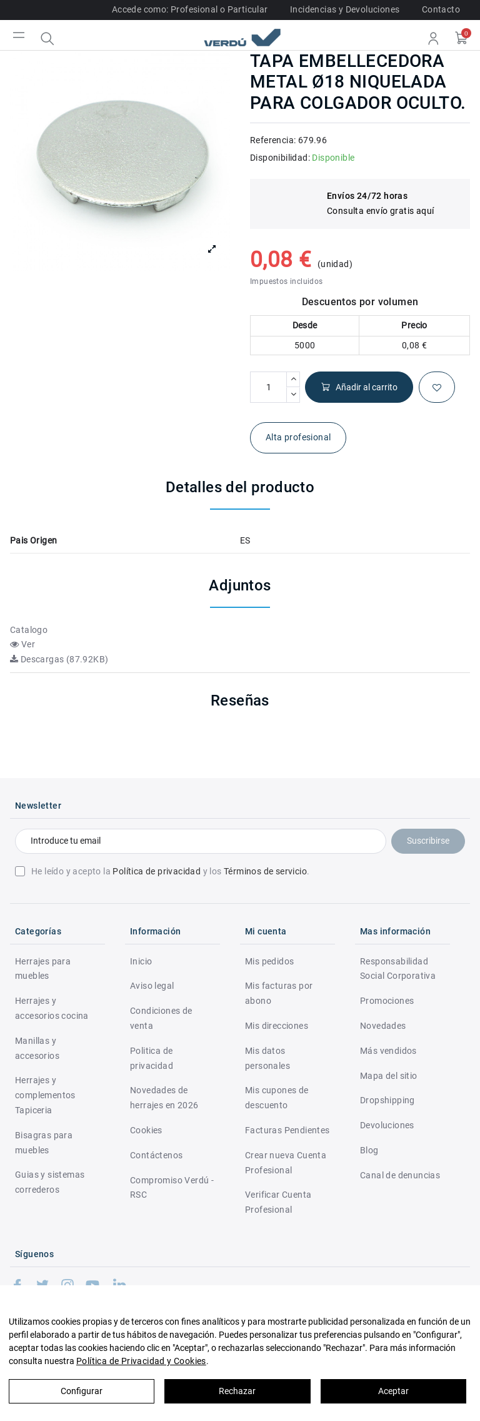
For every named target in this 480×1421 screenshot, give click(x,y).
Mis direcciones (276, 1026)
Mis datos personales (267, 1058)
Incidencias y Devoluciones (344, 9)
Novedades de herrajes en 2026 (164, 1097)
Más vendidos (388, 1051)
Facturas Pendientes (287, 1130)
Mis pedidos (269, 961)
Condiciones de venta (161, 1018)
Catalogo (29, 630)
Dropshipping (387, 1100)
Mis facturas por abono (278, 993)
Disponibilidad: (280, 158)
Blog (369, 1150)
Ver (22, 644)
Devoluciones (387, 1125)
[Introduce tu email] (200, 841)
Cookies (146, 1130)
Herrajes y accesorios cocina (52, 1008)
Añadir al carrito (359, 387)
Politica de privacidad (151, 1058)
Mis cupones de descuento (277, 1097)
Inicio (141, 961)
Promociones (387, 1001)
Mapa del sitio (389, 1076)
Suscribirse (428, 841)
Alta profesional (298, 437)
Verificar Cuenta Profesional (278, 1202)
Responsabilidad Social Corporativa (398, 968)
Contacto (441, 9)
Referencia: (273, 140)
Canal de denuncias (400, 1175)
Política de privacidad (156, 871)
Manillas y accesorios (37, 1048)
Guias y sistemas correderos (49, 1182)
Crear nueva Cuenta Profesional (285, 1162)
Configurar (81, 1391)
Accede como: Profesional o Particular (190, 9)
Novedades (383, 1026)
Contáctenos (156, 1155)
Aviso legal (152, 986)
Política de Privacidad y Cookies (141, 1361)
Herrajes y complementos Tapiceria (45, 1095)
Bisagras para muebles (43, 1142)
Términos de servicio (265, 871)
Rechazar (237, 1391)
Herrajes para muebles (43, 968)
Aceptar (393, 1391)
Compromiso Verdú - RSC (172, 1187)
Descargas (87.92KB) (59, 659)
